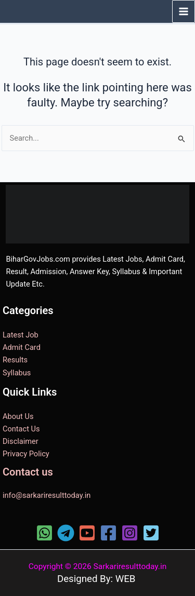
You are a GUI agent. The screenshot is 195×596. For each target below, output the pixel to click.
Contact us (28, 472)
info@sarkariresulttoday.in (46, 495)
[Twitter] (151, 532)
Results (15, 359)
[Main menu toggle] (183, 11)
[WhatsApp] (44, 532)
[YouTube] (87, 532)
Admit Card (22, 347)
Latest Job (20, 335)
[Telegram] (65, 532)
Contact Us (21, 429)
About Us (18, 416)
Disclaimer (20, 441)
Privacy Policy (26, 453)
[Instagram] (129, 532)
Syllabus (17, 372)
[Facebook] (108, 532)
